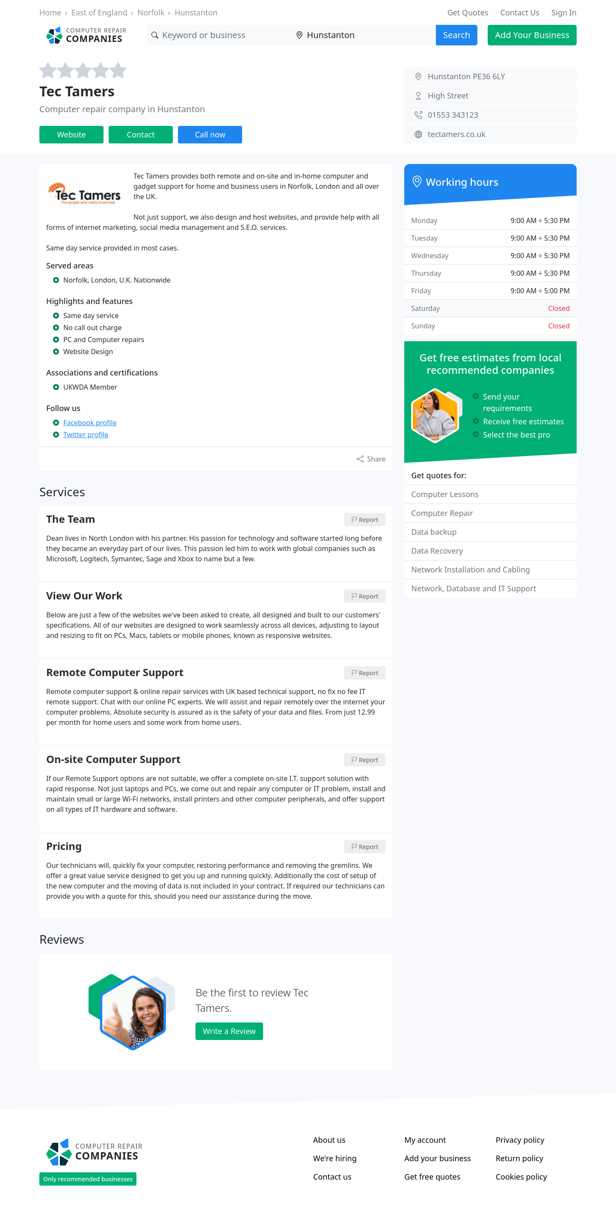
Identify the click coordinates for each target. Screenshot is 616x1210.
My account (425, 1140)
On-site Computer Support (113, 759)
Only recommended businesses (88, 1179)
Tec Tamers (77, 91)
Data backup (433, 532)
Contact (141, 134)
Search (456, 35)
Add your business (437, 1158)
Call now (210, 134)
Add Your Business (532, 35)
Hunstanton (196, 12)
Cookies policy (521, 1176)
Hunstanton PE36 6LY (466, 76)
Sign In (564, 12)
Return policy (519, 1158)
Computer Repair (442, 513)
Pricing (64, 846)
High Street (448, 95)
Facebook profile (89, 422)
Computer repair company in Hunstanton (122, 109)
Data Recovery (437, 550)
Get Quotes (468, 12)
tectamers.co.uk (457, 134)
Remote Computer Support (115, 672)
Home (50, 12)
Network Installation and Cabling (470, 569)
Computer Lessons (445, 494)
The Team (70, 519)
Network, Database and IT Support (473, 588)
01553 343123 (453, 115)
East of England (99, 12)
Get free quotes (432, 1176)
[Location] (363, 35)
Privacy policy (520, 1140)
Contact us (332, 1176)
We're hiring (335, 1158)
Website (71, 134)
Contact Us (520, 12)
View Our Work (84, 596)
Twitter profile (85, 434)
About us (329, 1140)
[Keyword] (219, 35)
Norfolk (150, 12)
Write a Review (229, 1031)
